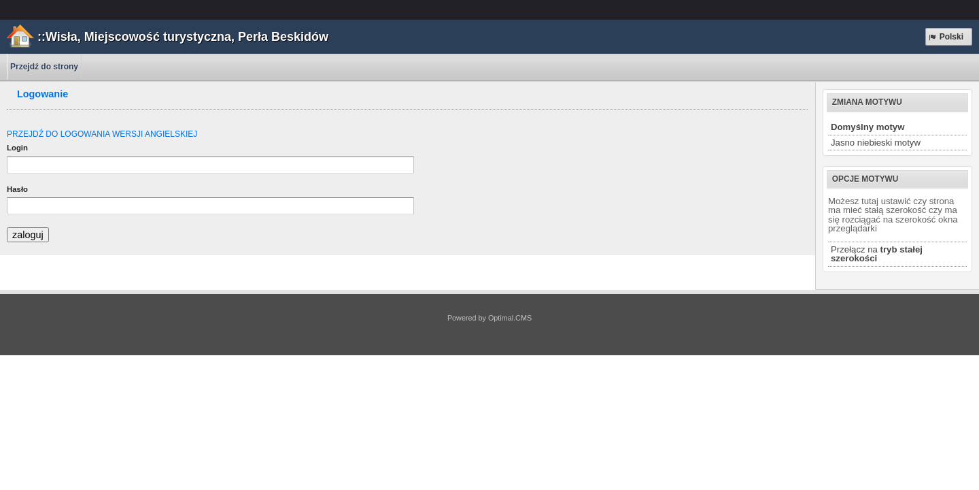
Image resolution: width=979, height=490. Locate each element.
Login (17, 148)
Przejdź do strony (44, 66)
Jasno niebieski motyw (876, 142)
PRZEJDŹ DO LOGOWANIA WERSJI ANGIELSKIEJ (102, 134)
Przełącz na (877, 253)
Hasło (17, 189)
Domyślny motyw (867, 127)
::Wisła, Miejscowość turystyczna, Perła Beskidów (182, 37)
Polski (945, 36)
